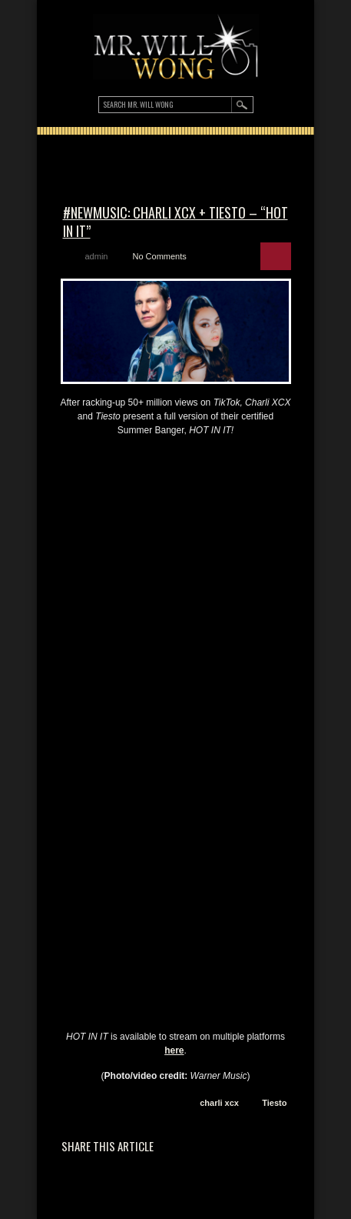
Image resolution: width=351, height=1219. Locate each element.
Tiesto (274, 1102)
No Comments (159, 256)
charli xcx (219, 1102)
